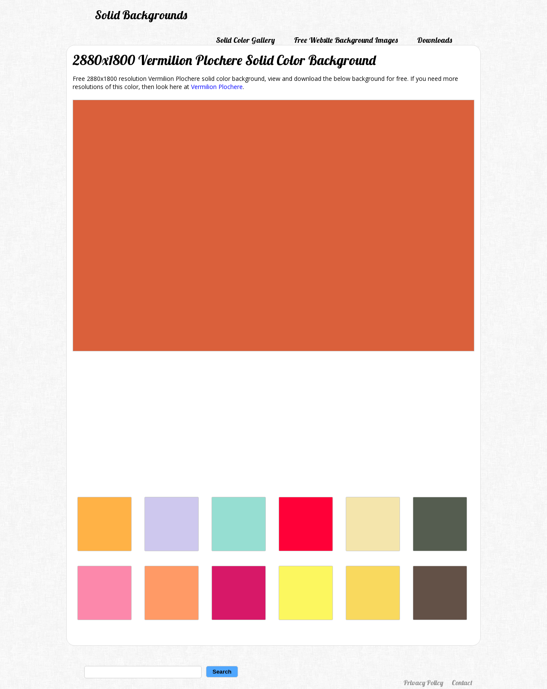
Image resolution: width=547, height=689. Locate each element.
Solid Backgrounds (141, 14)
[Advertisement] (273, 426)
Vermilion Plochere (217, 87)
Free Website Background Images (346, 40)
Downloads (434, 40)
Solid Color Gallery (245, 40)
